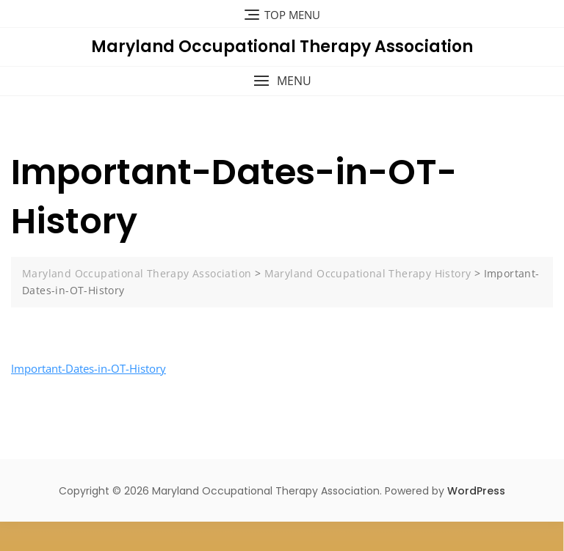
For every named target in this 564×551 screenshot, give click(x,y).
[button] (282, 81)
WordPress (476, 491)
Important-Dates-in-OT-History (88, 368)
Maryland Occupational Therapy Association (282, 46)
